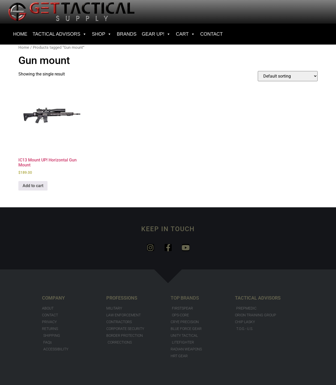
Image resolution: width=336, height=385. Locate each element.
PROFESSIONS (121, 298)
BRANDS (126, 34)
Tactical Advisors (60, 34)
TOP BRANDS (185, 298)
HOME (20, 34)
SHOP (102, 34)
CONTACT (211, 34)
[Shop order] (288, 76)
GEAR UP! (156, 34)
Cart (185, 34)
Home (23, 47)
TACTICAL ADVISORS (258, 298)
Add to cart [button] (33, 185)
